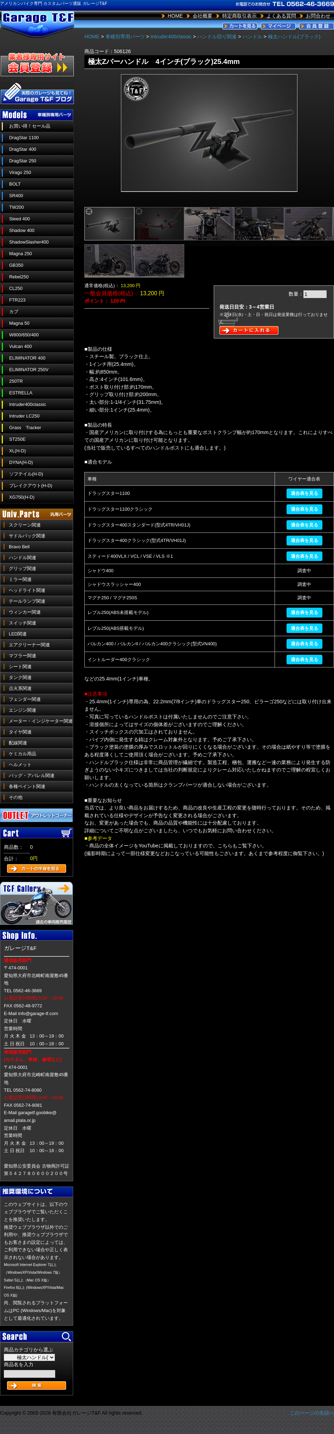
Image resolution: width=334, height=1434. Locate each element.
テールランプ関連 (27, 601)
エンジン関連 (22, 710)
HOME (175, 16)
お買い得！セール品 (29, 126)
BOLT (15, 184)
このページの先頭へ (312, 1413)
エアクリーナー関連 (29, 644)
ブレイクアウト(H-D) (30, 485)
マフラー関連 (22, 655)
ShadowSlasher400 (29, 242)
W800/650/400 (24, 334)
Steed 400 (19, 218)
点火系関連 (20, 688)
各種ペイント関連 (27, 786)
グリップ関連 (22, 568)
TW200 (16, 207)
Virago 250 (20, 172)
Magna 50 (19, 323)
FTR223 (17, 300)
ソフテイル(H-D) (26, 474)
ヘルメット (20, 764)
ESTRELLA (20, 392)
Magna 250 (20, 253)
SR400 (16, 195)
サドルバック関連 (27, 535)
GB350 (16, 265)
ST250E (17, 439)
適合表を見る (304, 493)
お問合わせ (318, 16)
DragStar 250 (22, 160)
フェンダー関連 (25, 699)
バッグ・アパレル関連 (31, 775)
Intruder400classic (27, 404)
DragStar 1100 (24, 137)
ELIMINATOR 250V (29, 369)
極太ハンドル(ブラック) (294, 36)
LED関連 (18, 634)
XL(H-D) (17, 450)
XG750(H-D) (21, 497)
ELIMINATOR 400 (27, 358)
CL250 (16, 288)
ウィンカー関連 (25, 612)
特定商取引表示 (239, 16)
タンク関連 (20, 677)
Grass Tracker (25, 427)
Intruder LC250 (24, 416)
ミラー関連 (20, 579)
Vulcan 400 (20, 346)
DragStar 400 (22, 149)
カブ (13, 311)
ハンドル (252, 36)
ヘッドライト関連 (27, 590)
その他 (16, 797)
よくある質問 (281, 16)
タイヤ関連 (20, 732)
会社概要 (202, 16)
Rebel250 (18, 276)
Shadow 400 (21, 230)
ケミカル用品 (22, 753)
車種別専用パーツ (125, 36)
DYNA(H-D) (21, 462)
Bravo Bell (19, 546)
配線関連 (18, 742)
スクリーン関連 (25, 525)
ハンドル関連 (22, 557)
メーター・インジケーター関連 (41, 721)
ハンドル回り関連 (217, 36)
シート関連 (20, 666)
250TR (16, 381)
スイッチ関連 (22, 623)
